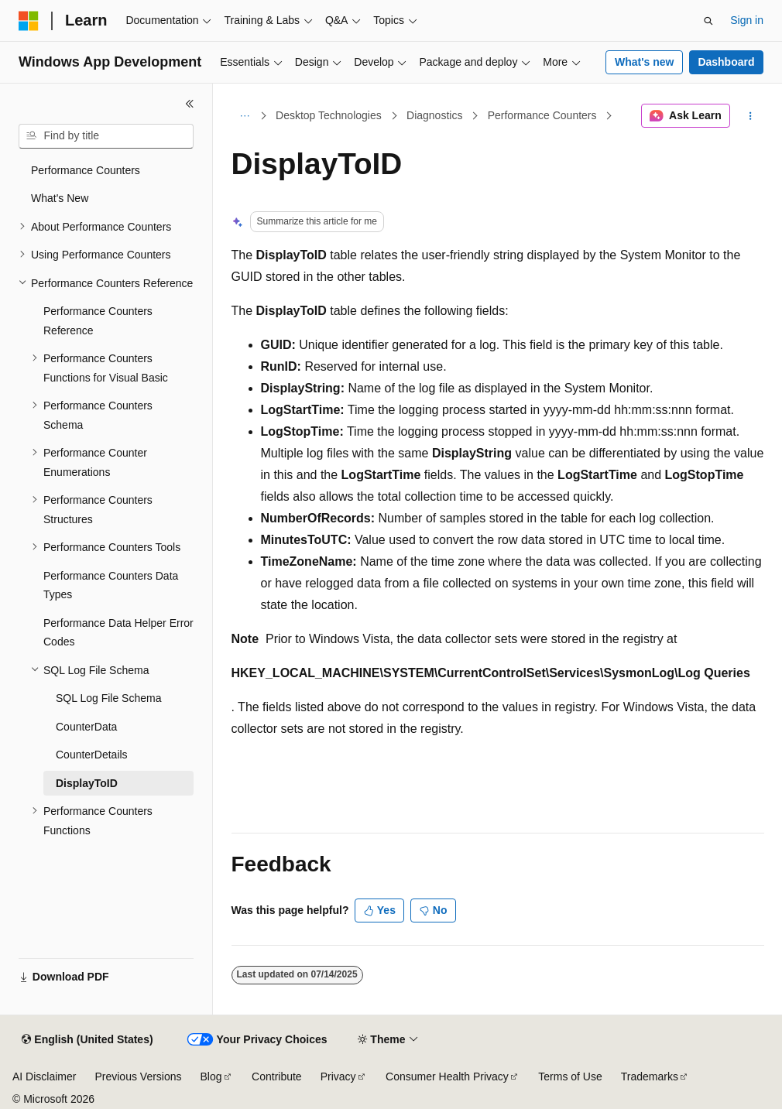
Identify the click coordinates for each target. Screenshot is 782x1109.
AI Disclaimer (44, 1076)
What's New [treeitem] (59, 198)
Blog (211, 1076)
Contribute (277, 1076)
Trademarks (649, 1076)
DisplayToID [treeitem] (87, 783)
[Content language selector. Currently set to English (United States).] (87, 1040)
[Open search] (708, 21)
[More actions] (749, 116)
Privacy (338, 1076)
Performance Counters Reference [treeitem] (98, 321)
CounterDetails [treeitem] (92, 754)
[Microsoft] (29, 21)
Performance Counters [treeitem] (85, 170)
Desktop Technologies (329, 115)
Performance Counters (542, 115)
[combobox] (106, 136)
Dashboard (726, 62)
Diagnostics (434, 115)
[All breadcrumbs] (245, 116)
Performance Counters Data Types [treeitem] (110, 585)
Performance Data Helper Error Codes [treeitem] (118, 633)
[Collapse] (189, 104)
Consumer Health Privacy (447, 1076)
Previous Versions (137, 1076)
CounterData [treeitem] (86, 727)
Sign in (746, 20)
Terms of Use (570, 1076)
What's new (644, 62)
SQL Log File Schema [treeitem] (108, 698)
